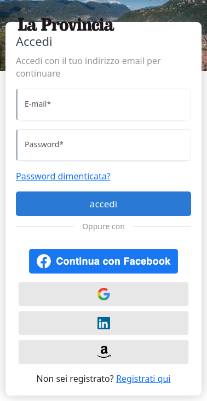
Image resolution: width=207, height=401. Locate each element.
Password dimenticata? (63, 176)
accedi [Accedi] (103, 203)
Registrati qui (143, 379)
